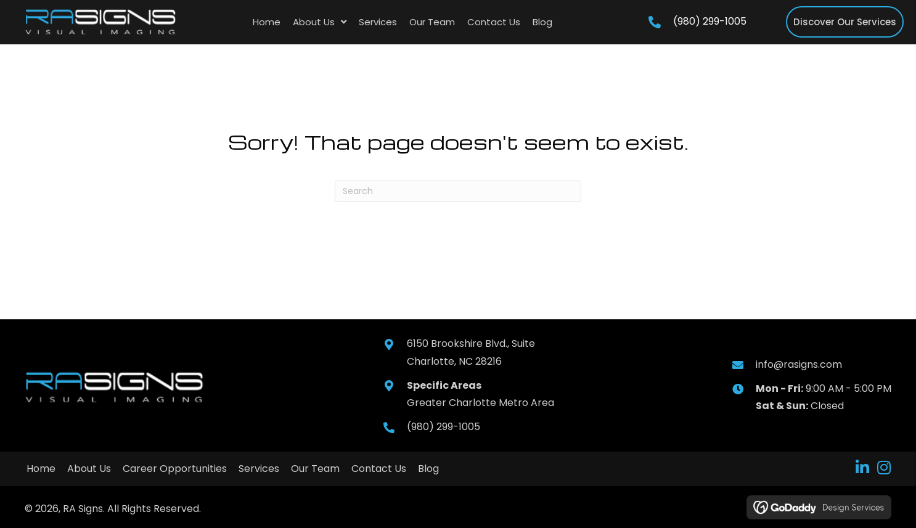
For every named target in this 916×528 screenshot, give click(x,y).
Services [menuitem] (259, 468)
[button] (862, 467)
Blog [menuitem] (428, 468)
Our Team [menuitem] (315, 468)
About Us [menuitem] (89, 468)
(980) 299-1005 (709, 21)
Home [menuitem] (41, 468)
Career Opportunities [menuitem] (175, 468)
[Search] (458, 191)
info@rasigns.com (799, 364)
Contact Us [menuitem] (378, 468)
